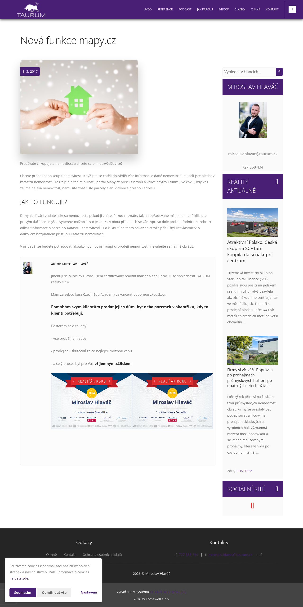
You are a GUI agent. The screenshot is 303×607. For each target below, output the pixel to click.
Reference (165, 9)
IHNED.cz (244, 471)
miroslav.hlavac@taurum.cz (230, 554)
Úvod (148, 9)
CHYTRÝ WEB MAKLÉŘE (168, 591)
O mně (255, 9)
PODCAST (185, 9)
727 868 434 (188, 554)
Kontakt (272, 9)
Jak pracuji (205, 9)
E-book (223, 9)
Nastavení (89, 592)
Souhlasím (22, 592)
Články (240, 9)
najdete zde (18, 578)
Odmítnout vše (54, 592)
